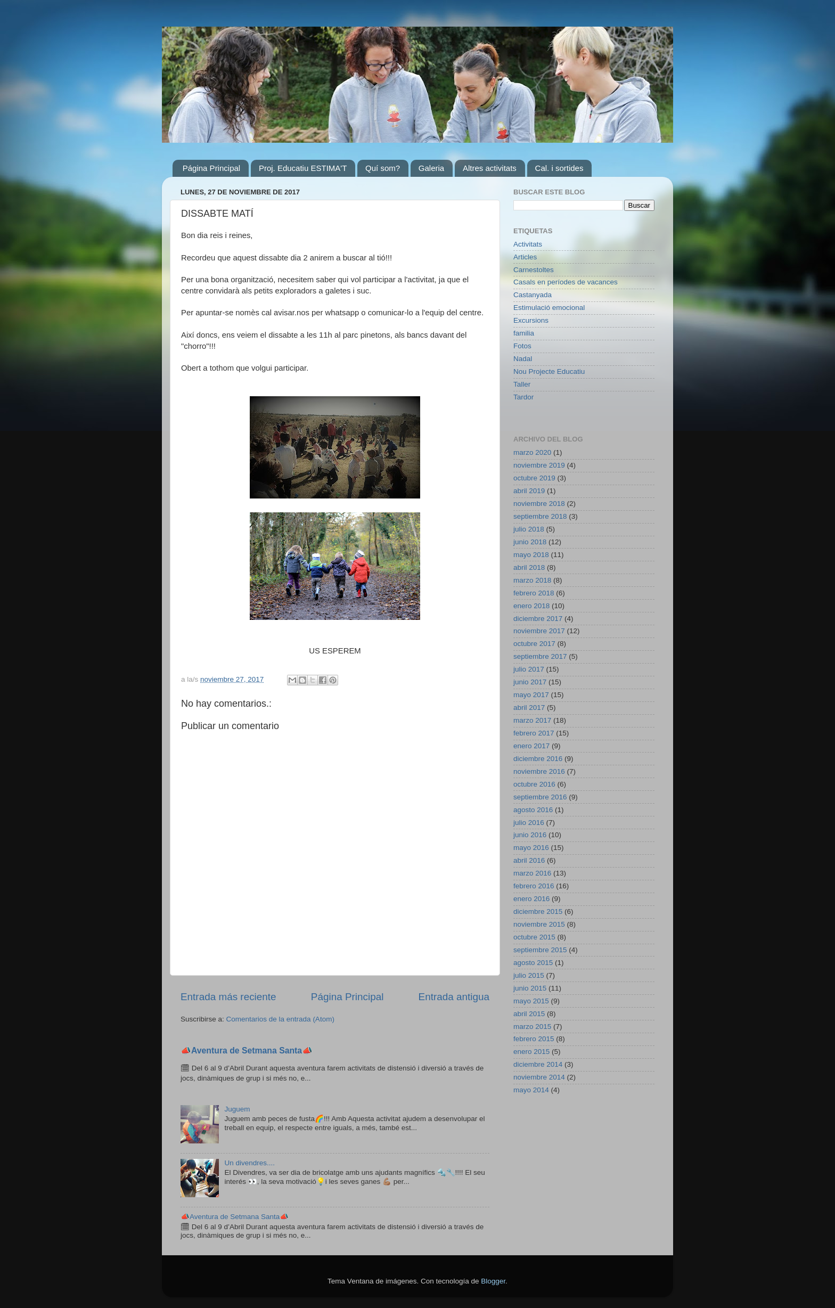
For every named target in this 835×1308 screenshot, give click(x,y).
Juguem (237, 1109)
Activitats (527, 244)
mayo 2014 (531, 1090)
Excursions (531, 320)
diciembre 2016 (537, 759)
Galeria (431, 168)
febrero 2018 (533, 593)
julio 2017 (528, 669)
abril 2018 (529, 567)
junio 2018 (529, 542)
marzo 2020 (532, 452)
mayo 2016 (531, 848)
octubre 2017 (534, 644)
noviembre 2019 (539, 465)
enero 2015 (531, 1052)
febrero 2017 (533, 733)
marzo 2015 (532, 1027)
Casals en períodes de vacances (565, 282)
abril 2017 (529, 708)
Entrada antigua (454, 996)
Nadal (522, 359)
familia (523, 333)
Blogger (493, 1281)
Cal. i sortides (559, 168)
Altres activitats (490, 168)
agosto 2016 (533, 810)
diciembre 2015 (537, 911)
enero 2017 (531, 746)
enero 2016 (531, 899)
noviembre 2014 (539, 1077)
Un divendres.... (249, 1163)
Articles (525, 257)
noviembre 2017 (539, 631)
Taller (521, 384)
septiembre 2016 (540, 797)
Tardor (523, 397)
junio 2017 (529, 682)
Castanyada (532, 295)
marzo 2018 (532, 580)
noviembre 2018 (539, 504)
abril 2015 (529, 1014)
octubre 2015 (534, 937)
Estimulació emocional (549, 308)
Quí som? (382, 168)
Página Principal (211, 168)
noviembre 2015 (539, 924)
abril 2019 (529, 491)
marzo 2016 (532, 873)
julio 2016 (528, 823)
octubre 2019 (534, 478)
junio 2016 (529, 835)
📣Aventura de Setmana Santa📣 (247, 1050)
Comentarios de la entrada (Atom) (280, 1019)
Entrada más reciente (228, 996)
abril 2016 (529, 860)
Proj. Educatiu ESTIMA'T (303, 168)
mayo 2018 (531, 555)
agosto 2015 (533, 963)
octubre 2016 (534, 784)
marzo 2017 (532, 720)
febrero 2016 (533, 886)
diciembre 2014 (537, 1064)
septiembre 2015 (540, 950)
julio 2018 (528, 529)
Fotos (522, 346)
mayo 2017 (531, 695)
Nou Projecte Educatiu (549, 371)
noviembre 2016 (539, 771)
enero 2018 (531, 606)
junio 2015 (529, 988)
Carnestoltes (533, 270)
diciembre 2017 (537, 619)
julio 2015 (528, 975)
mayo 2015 (531, 1001)
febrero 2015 (533, 1039)
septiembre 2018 (540, 516)
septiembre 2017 (540, 656)
